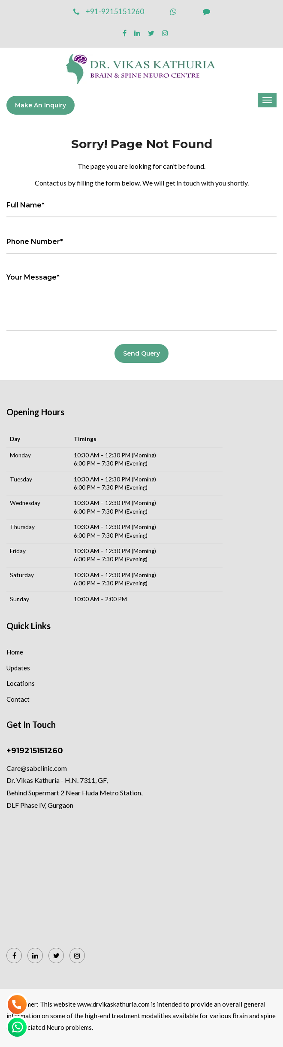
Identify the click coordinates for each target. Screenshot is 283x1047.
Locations (20, 683)
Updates (18, 668)
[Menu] (267, 100)
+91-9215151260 (108, 11)
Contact (18, 699)
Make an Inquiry (40, 105)
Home (14, 652)
